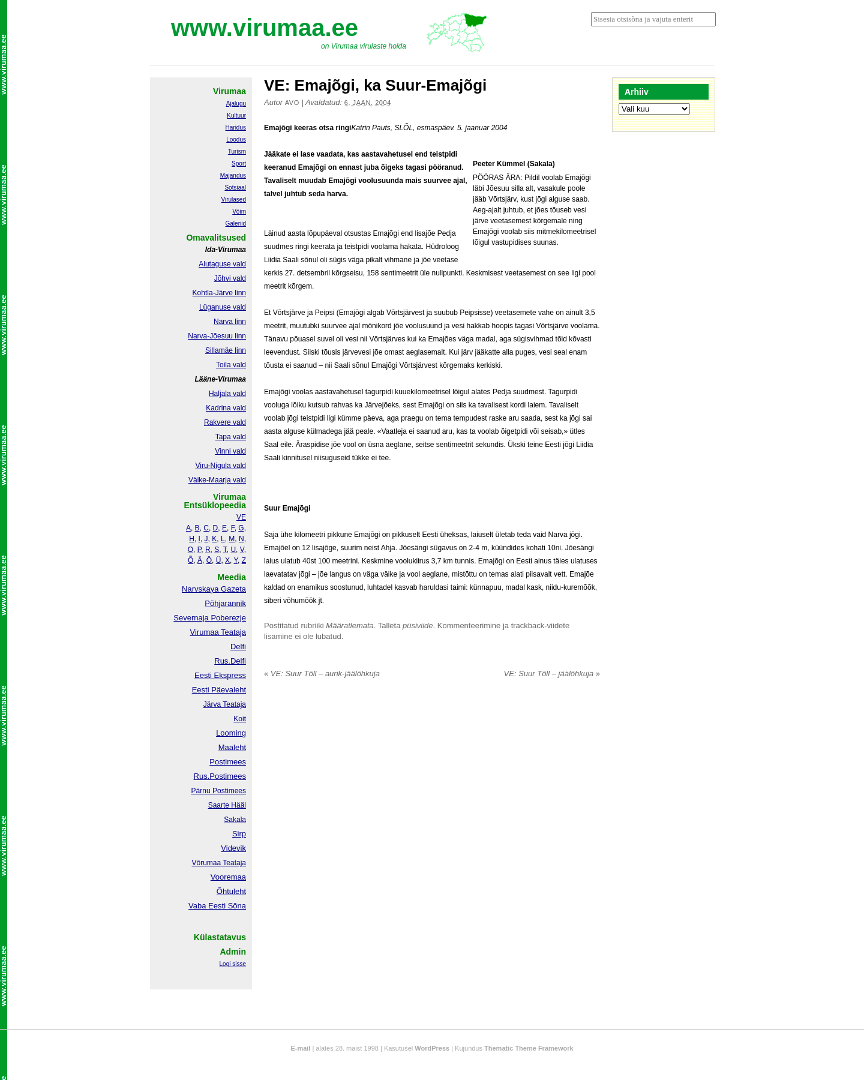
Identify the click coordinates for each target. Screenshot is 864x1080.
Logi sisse (233, 964)
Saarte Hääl (227, 805)
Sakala (235, 819)
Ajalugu (236, 103)
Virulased (233, 199)
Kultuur (236, 115)
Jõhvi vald (230, 278)
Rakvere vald (225, 422)
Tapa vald (230, 437)
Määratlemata (349, 625)
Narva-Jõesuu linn (217, 336)
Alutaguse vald (222, 264)
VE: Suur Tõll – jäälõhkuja (552, 673)
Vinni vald (230, 451)
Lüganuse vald (222, 307)
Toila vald (231, 365)
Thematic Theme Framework (529, 1048)
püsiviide (418, 625)
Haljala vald (227, 393)
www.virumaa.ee (264, 27)
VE (241, 517)
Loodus (236, 139)
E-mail (300, 1048)
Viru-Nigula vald (221, 465)
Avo (292, 102)
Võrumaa (206, 863)
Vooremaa (228, 876)
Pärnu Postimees (218, 791)
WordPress (432, 1048)
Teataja (233, 863)
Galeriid (236, 223)
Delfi (238, 646)
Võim (239, 211)
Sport (239, 163)
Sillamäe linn (225, 350)
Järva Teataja (224, 704)
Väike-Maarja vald (217, 480)
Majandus (233, 175)
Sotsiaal (235, 187)
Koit (239, 719)
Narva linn (230, 321)
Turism (237, 151)
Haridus (236, 127)
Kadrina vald (226, 408)
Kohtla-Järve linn (219, 293)
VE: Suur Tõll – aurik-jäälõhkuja (322, 673)
